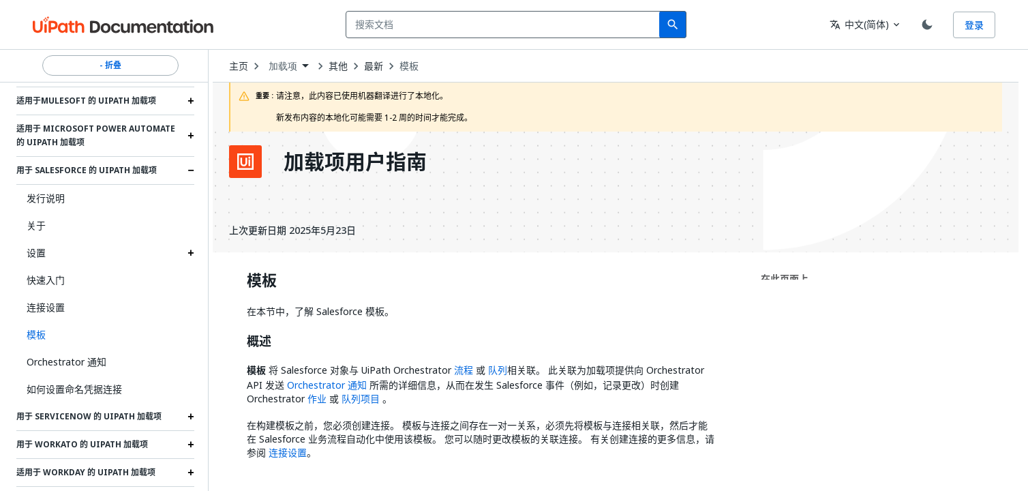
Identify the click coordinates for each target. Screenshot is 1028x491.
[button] (105, 334)
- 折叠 (110, 65)
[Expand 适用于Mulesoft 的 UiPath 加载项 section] (190, 101)
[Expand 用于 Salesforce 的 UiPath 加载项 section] (190, 170)
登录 (974, 25)
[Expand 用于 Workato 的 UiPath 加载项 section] (190, 444)
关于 (36, 225)
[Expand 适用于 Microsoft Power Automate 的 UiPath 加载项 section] (190, 136)
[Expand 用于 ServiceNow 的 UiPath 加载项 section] (190, 417)
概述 (259, 341)
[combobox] (505, 24)
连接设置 (46, 307)
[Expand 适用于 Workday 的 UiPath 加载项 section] (190, 472)
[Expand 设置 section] (190, 253)
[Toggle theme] (927, 24)
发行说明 (46, 198)
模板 (409, 66)
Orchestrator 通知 (66, 362)
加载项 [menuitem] (283, 66)
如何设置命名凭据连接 (74, 389)
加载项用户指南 (355, 161)
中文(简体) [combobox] (859, 24)
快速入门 (46, 280)
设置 (36, 253)
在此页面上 (784, 278)
